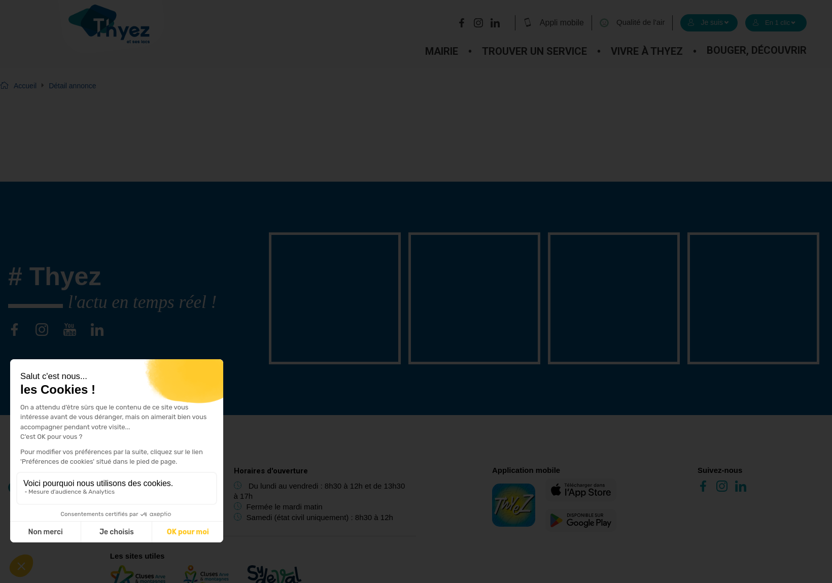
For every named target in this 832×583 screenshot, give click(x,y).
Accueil (25, 86)
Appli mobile (553, 22)
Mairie (441, 51)
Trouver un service (534, 51)
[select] (709, 22)
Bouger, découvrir (757, 50)
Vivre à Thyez (647, 51)
